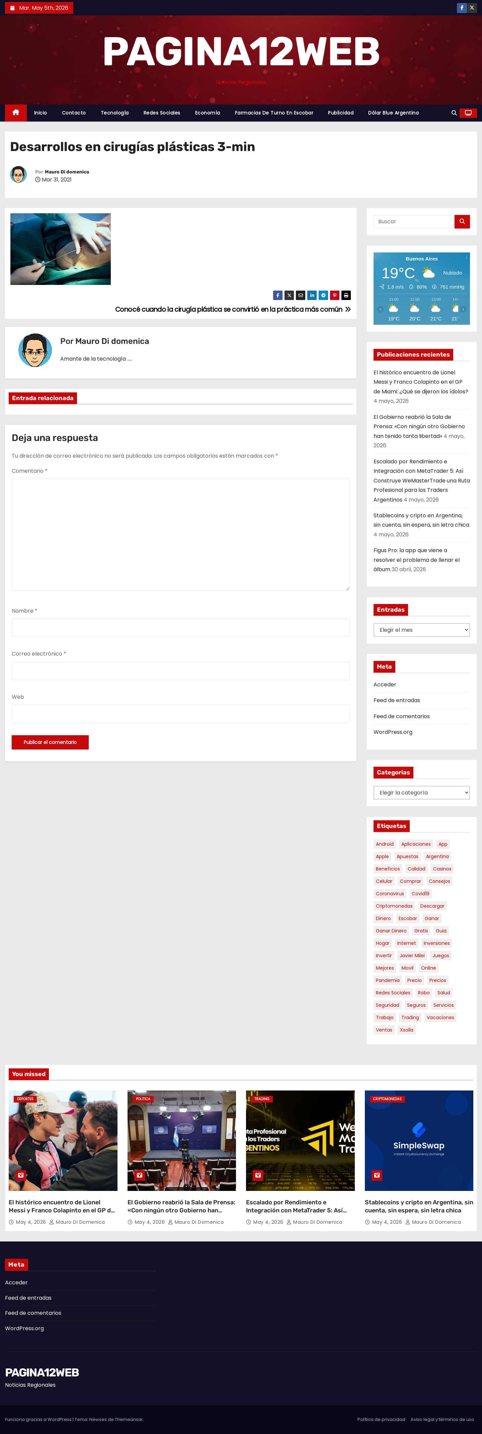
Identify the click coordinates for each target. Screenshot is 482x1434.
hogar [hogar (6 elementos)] (383, 943)
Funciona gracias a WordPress (39, 1419)
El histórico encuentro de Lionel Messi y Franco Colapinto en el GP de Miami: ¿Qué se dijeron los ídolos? (421, 382)
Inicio (40, 112)
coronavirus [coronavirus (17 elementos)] (390, 893)
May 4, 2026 (32, 1222)
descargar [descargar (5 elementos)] (432, 906)
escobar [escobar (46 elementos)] (408, 918)
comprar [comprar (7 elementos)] (410, 881)
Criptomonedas (387, 1099)
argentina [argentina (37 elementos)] (437, 856)
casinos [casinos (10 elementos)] (442, 868)
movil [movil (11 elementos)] (407, 968)
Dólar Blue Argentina (393, 112)
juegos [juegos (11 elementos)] (440, 955)
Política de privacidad (381, 1419)
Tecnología (115, 112)
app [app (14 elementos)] (443, 844)
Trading (261, 1099)
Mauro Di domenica (67, 172)
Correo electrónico (39, 654)
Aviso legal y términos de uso (442, 1419)
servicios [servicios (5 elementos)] (443, 1005)
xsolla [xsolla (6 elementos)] (406, 1030)
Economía (207, 112)
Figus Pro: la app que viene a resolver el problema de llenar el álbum (417, 559)
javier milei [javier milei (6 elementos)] (412, 955)
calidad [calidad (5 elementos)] (416, 868)
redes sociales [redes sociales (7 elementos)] (393, 992)
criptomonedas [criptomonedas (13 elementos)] (394, 906)
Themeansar (129, 1419)
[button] (454, 113)
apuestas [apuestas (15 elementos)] (407, 856)
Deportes (25, 1099)
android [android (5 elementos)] (385, 844)
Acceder (385, 684)
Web (18, 697)
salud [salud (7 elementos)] (443, 992)
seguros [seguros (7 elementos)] (416, 1005)
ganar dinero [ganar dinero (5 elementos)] (391, 930)
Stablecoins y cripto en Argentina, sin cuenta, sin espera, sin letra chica (419, 1206)
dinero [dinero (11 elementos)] (383, 918)
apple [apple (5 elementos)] (382, 856)
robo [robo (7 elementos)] (424, 992)
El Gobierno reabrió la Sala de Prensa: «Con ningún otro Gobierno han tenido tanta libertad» (419, 426)
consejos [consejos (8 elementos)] (439, 881)
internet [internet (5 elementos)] (406, 943)
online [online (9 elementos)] (428, 968)
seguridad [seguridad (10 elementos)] (387, 1005)
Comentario (30, 471)
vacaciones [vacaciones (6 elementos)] (440, 1017)
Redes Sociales (162, 112)
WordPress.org (393, 732)
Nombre (24, 611)
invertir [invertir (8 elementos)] (384, 955)
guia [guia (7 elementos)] (441, 930)
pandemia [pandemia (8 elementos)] (388, 980)
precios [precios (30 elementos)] (437, 980)
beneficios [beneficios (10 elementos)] (388, 868)
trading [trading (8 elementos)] (410, 1017)
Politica (143, 1099)
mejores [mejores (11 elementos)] (385, 968)
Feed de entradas (397, 700)
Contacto (74, 112)
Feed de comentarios (402, 716)
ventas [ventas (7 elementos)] (384, 1030)
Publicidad (340, 112)
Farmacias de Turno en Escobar (274, 112)
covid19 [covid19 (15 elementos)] (420, 893)
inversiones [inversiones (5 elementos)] (437, 943)
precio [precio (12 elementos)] (414, 980)
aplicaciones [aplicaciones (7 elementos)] (416, 844)
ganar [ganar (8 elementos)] (432, 918)
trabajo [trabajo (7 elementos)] (385, 1017)
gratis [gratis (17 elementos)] (421, 930)
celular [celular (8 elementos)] (384, 881)
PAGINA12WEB (241, 51)
